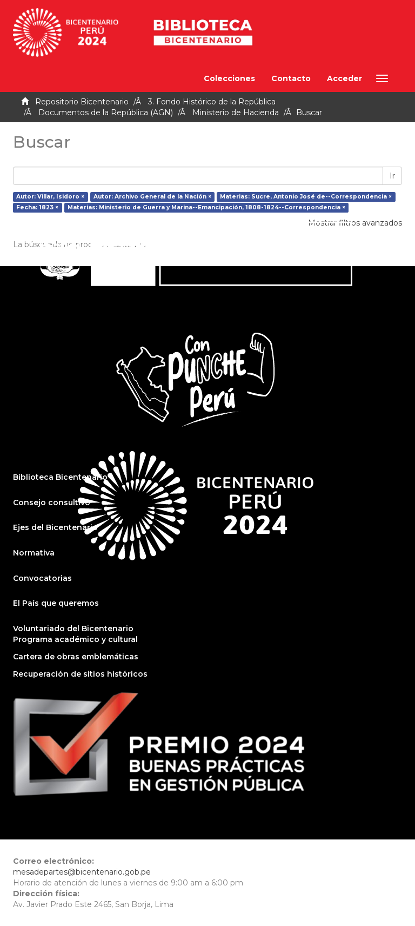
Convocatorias (42, 578)
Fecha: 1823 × (37, 207)
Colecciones (229, 78)
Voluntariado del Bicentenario (73, 628)
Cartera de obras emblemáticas (75, 657)
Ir (392, 176)
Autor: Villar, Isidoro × (50, 196)
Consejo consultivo (51, 502)
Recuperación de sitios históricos (80, 674)
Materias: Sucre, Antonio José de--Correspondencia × (306, 196)
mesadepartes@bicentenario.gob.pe (82, 872)
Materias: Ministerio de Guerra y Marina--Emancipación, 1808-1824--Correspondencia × (206, 207)
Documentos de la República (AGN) (105, 112)
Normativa (34, 553)
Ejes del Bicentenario (55, 527)
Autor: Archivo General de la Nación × (152, 196)
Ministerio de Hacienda (235, 112)
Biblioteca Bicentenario (60, 477)
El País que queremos (56, 603)
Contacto (291, 78)
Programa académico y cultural (75, 639)
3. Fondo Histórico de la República (212, 102)
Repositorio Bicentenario (82, 102)
